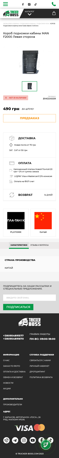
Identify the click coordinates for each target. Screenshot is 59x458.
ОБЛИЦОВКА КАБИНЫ (11, 23)
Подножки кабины (27, 23)
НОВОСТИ (8, 383)
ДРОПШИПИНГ (37, 371)
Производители (12, 404)
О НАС (6, 360)
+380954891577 (13, 335)
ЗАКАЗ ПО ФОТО (11, 366)
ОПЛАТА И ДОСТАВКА (14, 371)
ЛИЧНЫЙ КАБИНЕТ (39, 366)
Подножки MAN (43, 23)
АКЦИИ (7, 388)
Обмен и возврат (13, 377)
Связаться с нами (40, 360)
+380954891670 (13, 338)
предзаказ (29, 118)
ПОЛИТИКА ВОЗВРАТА (41, 377)
